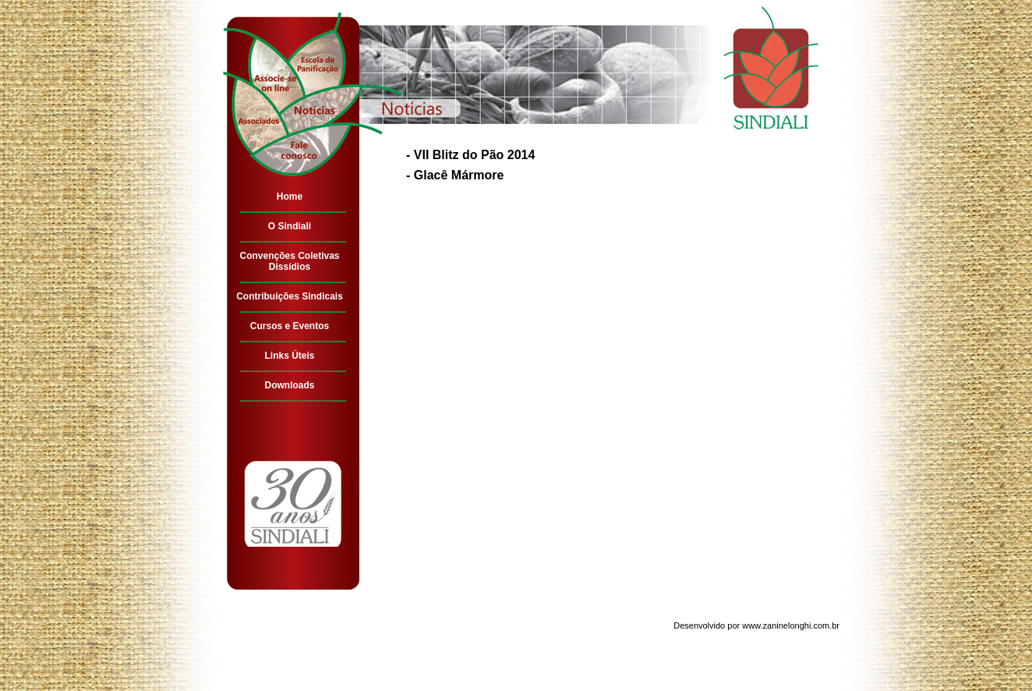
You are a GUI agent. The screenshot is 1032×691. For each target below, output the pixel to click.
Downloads (289, 385)
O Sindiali (289, 226)
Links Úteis (289, 355)
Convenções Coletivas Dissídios (289, 261)
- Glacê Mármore (455, 175)
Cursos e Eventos (289, 326)
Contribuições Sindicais (289, 296)
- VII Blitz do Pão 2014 (470, 154)
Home (289, 196)
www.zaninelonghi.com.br (790, 625)
